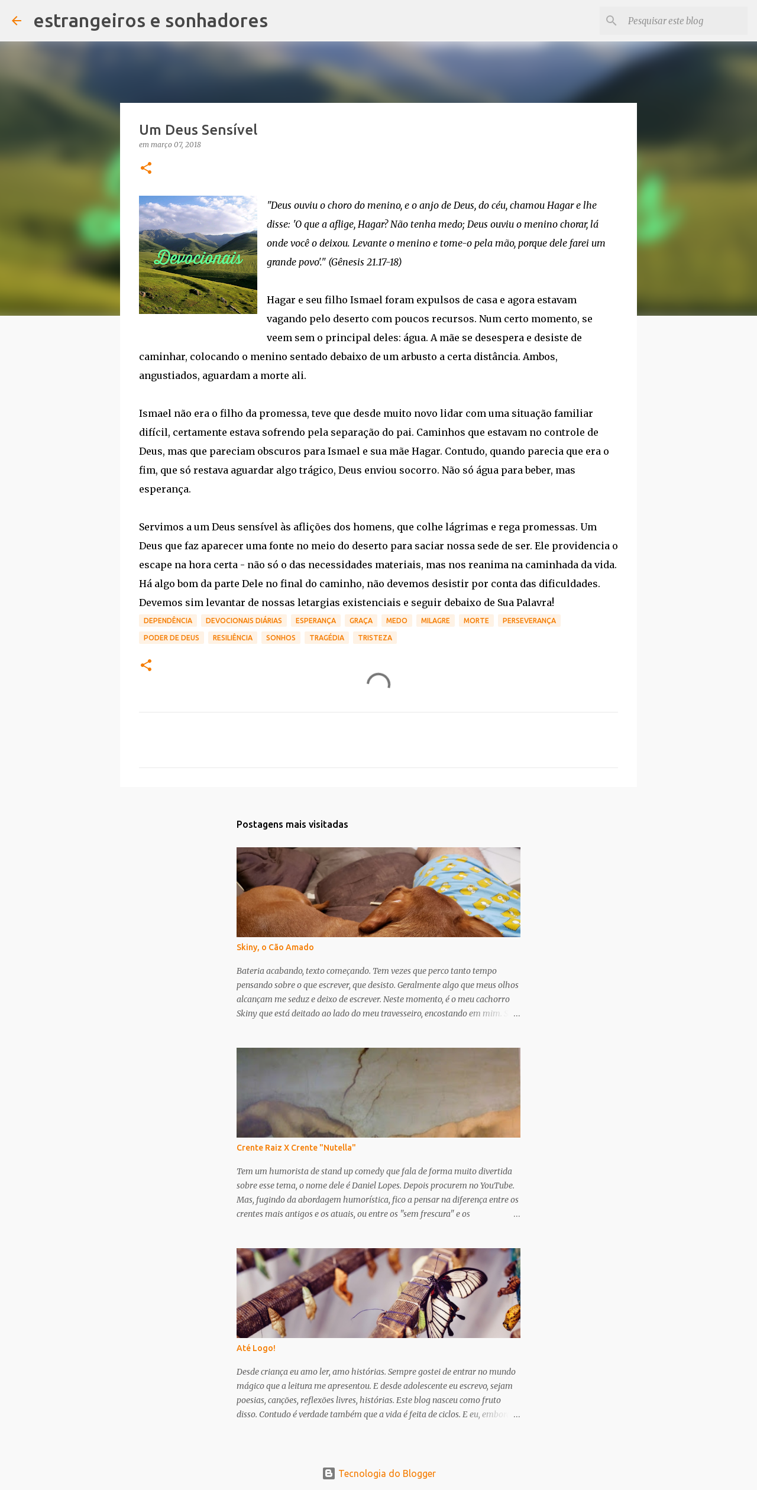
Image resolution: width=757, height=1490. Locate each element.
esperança (316, 620)
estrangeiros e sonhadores (150, 20)
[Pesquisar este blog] (685, 21)
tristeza (375, 638)
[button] (146, 169)
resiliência (233, 638)
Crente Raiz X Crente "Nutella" (296, 1147)
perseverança (529, 620)
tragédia (326, 638)
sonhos (281, 638)
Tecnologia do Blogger (379, 1473)
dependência (168, 620)
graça (361, 620)
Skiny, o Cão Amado (275, 947)
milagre (435, 620)
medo (396, 620)
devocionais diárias (244, 620)
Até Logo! (256, 1348)
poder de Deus (171, 638)
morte (476, 620)
